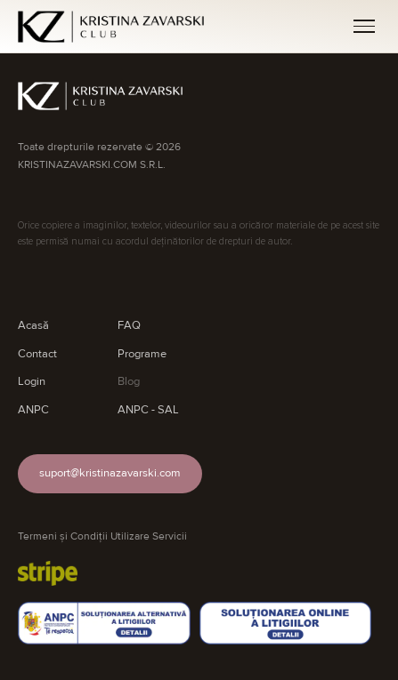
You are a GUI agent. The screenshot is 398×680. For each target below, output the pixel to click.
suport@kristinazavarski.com (110, 473)
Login (31, 381)
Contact (37, 354)
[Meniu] (364, 26)
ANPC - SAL (148, 410)
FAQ (129, 325)
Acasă (33, 325)
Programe (142, 354)
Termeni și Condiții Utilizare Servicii (102, 536)
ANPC (33, 410)
